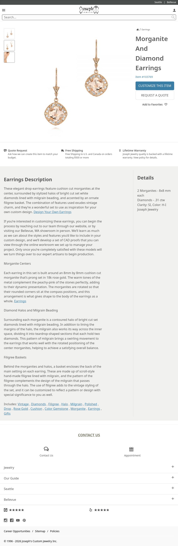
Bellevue (89, 499)
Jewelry (89, 467)
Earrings (20, 301)
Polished (91, 404)
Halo (64, 404)
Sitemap (40, 531)
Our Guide (89, 478)
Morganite (78, 409)
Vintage (23, 404)
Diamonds (38, 404)
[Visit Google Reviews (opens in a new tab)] (46, 510)
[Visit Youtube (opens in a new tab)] (19, 520)
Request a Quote (154, 95)
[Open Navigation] (3, 10)
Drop (7, 409)
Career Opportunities (17, 531)
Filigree (53, 404)
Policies (54, 531)
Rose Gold (20, 409)
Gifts (7, 413)
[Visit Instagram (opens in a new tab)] (6, 520)
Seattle (89, 489)
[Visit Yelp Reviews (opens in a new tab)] (131, 510)
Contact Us (89, 434)
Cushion (36, 409)
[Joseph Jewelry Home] (137, 29)
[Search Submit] (173, 17)
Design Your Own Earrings (53, 212)
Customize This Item (154, 86)
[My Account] (174, 10)
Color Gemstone (56, 409)
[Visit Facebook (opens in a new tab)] (12, 520)
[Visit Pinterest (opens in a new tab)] (25, 520)
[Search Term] (89, 17)
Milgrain (76, 404)
